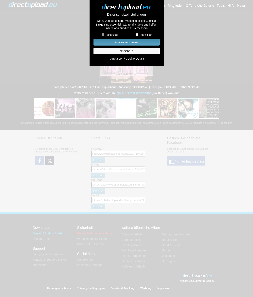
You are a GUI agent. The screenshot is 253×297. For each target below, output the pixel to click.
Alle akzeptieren (126, 42)
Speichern (126, 51)
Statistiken (146, 34)
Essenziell (112, 34)
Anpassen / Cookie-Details (127, 58)
